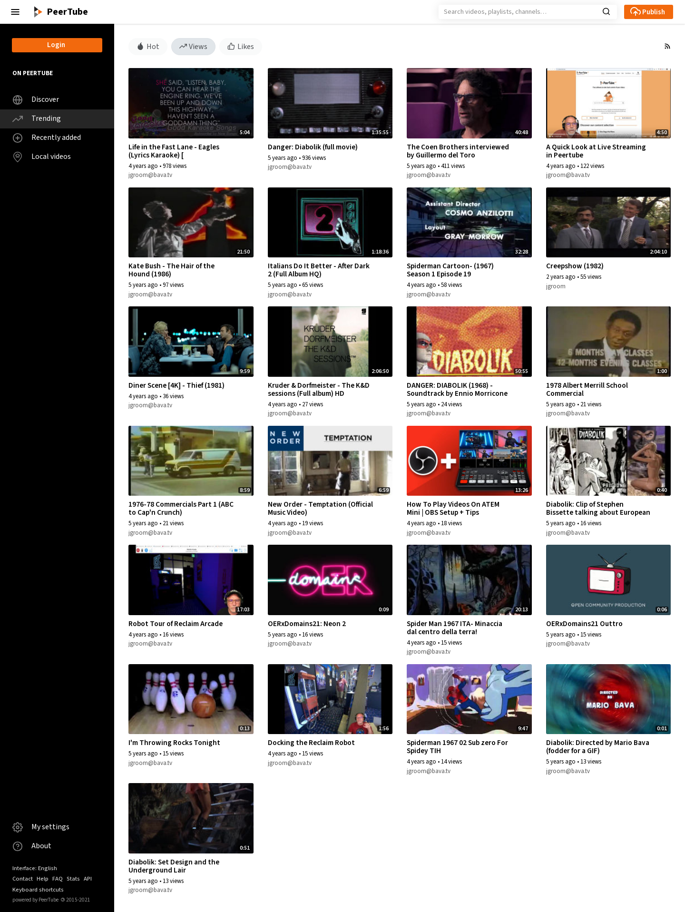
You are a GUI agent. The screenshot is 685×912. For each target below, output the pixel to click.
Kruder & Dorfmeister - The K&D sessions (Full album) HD (319, 389)
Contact (22, 878)
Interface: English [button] (34, 868)
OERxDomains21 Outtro (584, 623)
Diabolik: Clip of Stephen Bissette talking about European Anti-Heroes (598, 512)
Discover (35, 99)
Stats (73, 878)
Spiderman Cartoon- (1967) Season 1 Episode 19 (450, 270)
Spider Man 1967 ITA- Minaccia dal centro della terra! (454, 627)
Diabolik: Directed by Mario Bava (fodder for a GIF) (597, 746)
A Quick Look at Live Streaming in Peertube (596, 151)
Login (56, 45)
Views (193, 46)
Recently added (46, 137)
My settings (40, 827)
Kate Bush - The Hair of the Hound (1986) (171, 270)
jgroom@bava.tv (150, 175)
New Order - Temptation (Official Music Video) (320, 508)
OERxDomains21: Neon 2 (307, 623)
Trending (36, 118)
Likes (240, 46)
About (31, 846)
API (88, 878)
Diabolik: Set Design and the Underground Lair (173, 866)
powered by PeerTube (35, 899)
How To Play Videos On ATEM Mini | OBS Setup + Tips (453, 508)
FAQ (57, 878)
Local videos (41, 156)
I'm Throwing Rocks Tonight (174, 742)
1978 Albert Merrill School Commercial (587, 389)
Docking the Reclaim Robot (311, 742)
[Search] (528, 12)
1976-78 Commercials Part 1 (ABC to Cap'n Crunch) (181, 508)
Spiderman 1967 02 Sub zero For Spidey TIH (457, 746)
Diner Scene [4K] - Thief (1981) (176, 385)
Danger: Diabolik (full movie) (313, 147)
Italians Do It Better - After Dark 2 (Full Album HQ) (319, 270)
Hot (148, 46)
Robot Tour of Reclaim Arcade (175, 623)
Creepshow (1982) (575, 266)
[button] (15, 12)
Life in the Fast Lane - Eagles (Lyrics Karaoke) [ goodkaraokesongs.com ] (173, 155)
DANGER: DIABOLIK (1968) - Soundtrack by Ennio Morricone (457, 389)
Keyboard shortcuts (38, 889)
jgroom (556, 286)
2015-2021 (75, 899)
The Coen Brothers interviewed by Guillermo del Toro (458, 151)
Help (43, 878)
